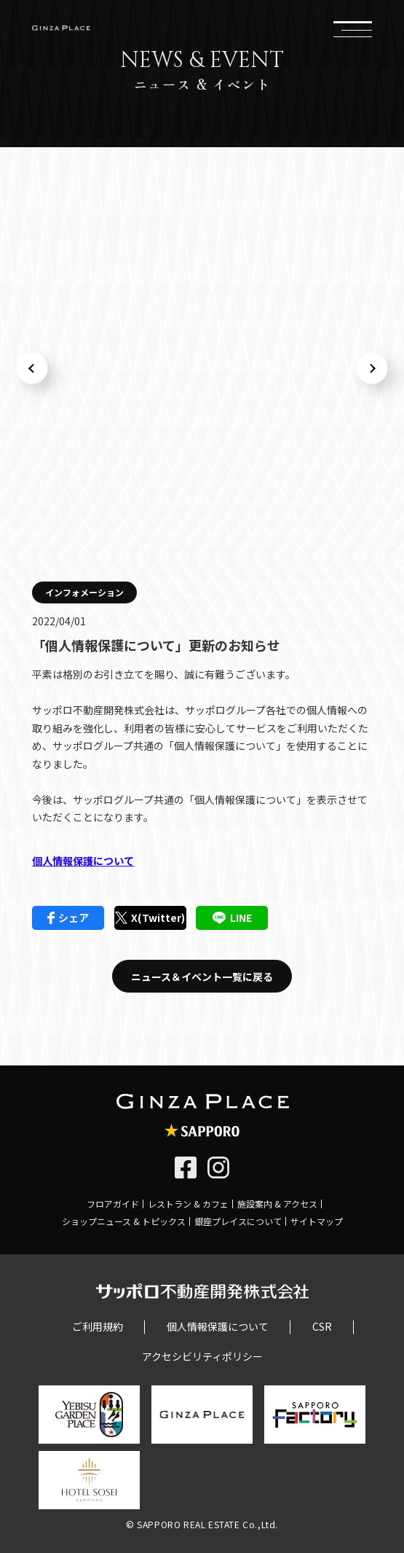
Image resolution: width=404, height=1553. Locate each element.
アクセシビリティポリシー (202, 1356)
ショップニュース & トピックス (124, 1221)
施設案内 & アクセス (277, 1203)
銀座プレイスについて (238, 1221)
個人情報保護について (83, 860)
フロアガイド (113, 1203)
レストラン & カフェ (188, 1203)
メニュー (352, 27)
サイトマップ (316, 1221)
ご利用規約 (97, 1326)
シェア (68, 917)
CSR (322, 1326)
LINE (232, 917)
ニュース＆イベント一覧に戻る (202, 976)
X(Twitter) (150, 917)
